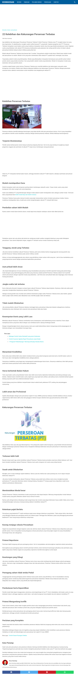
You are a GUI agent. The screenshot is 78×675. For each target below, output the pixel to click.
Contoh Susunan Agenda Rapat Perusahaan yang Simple (24, 339)
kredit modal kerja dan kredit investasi (25, 194)
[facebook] (11, 672)
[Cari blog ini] (75, 2)
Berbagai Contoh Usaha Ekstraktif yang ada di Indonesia (24, 336)
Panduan (26, 2)
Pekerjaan (47, 2)
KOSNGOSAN (8, 2)
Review (19, 2)
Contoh (56, 2)
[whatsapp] (65, 672)
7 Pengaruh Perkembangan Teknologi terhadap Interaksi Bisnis (26, 341)
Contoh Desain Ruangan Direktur (18, 635)
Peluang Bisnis (37, 2)
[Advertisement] (38, 84)
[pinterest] (47, 672)
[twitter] (29, 672)
